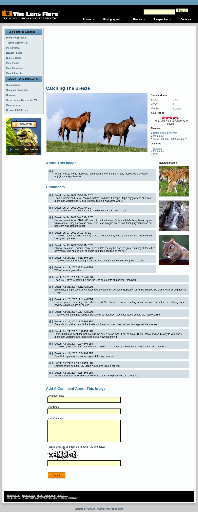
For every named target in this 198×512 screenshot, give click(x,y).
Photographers (112, 19)
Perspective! (161, 19)
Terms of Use (28, 495)
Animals (157, 148)
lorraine (177, 108)
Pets (155, 154)
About (17, 495)
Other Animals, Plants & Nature (170, 138)
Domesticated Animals (165, 133)
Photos (87, 19)
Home (10, 495)
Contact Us (62, 495)
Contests (186, 19)
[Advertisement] (24, 219)
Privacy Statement (46, 495)
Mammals (158, 136)
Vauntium (90, 509)
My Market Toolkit (115, 509)
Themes (137, 19)
